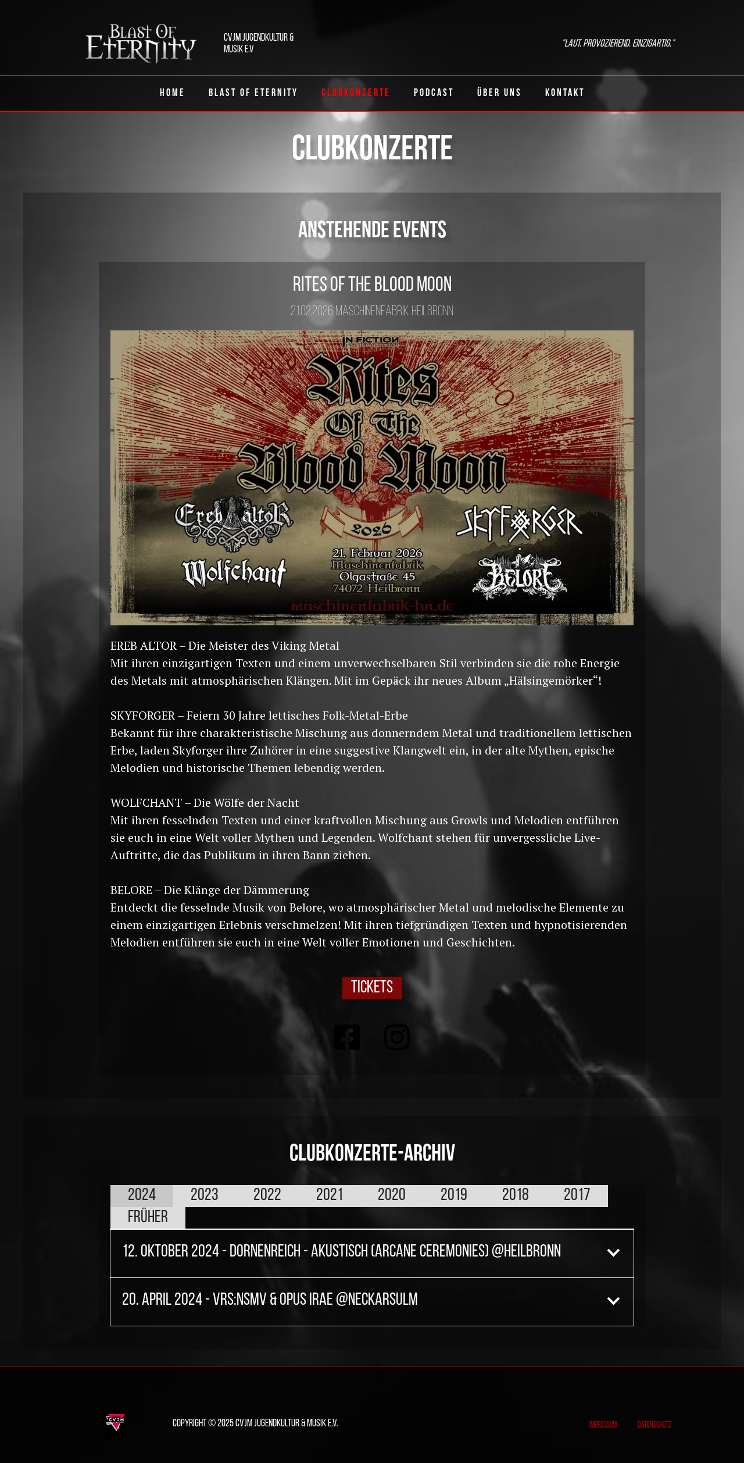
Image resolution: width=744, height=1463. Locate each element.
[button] (372, 1252)
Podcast (434, 93)
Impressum (603, 1425)
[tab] (141, 1196)
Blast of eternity (253, 93)
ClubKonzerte (356, 93)
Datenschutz (654, 1425)
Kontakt (565, 93)
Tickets (372, 988)
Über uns (499, 93)
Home (172, 93)
